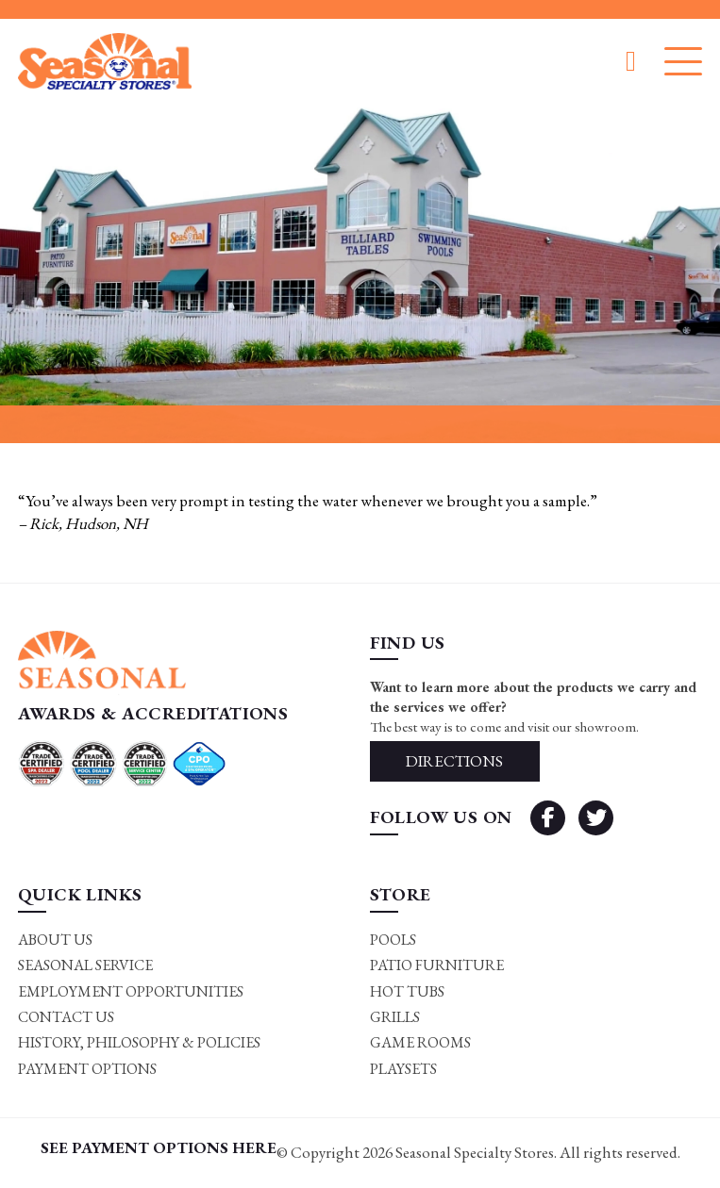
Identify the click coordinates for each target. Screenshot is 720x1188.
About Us (55, 939)
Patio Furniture (437, 965)
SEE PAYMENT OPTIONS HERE (158, 1147)
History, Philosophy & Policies (139, 1042)
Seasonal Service (85, 965)
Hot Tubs (407, 991)
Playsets (403, 1069)
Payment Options (87, 1069)
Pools (393, 939)
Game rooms (420, 1042)
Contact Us (66, 1017)
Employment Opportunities (130, 991)
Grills (395, 1017)
